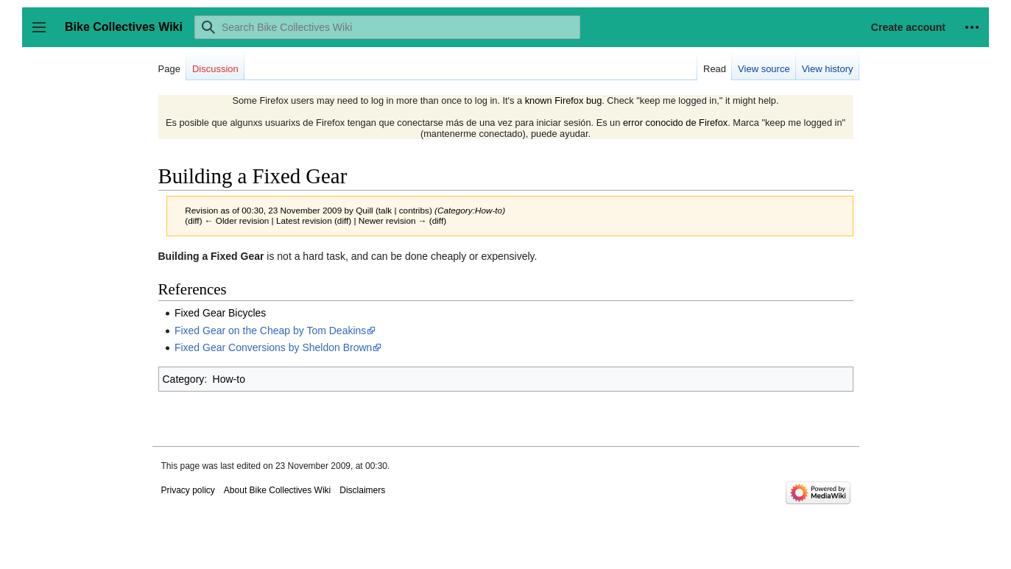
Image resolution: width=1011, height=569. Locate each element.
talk (385, 210)
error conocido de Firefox (675, 122)
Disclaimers (362, 490)
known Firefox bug (563, 100)
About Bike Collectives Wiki (277, 490)
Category (184, 379)
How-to (229, 379)
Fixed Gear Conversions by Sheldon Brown (273, 347)
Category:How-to (469, 210)
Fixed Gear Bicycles (220, 313)
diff (193, 220)
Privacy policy (188, 490)
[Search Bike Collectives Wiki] (387, 27)
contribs (414, 210)
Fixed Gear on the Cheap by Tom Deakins (270, 330)
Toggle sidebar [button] (44, 34)
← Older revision (237, 220)
